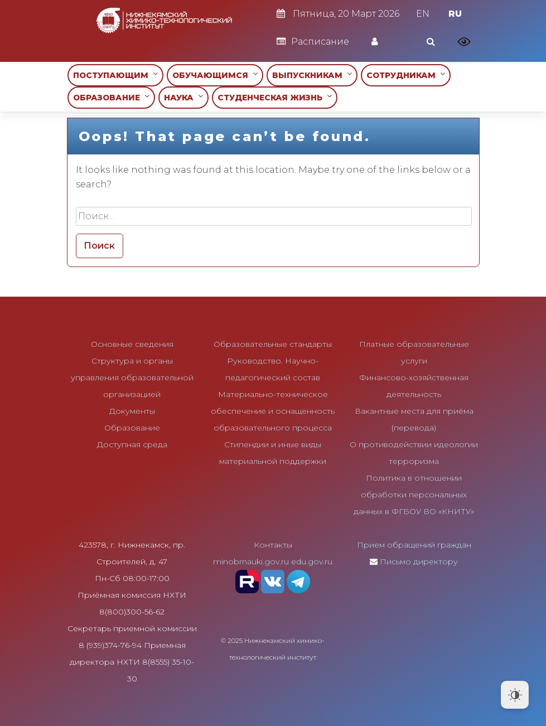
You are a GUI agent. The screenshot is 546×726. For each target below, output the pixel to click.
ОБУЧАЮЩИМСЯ (215, 75)
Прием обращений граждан (414, 545)
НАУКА (183, 97)
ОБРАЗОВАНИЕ (111, 97)
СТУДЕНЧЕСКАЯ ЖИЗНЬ (275, 97)
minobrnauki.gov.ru (251, 561)
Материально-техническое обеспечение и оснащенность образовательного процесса (273, 411)
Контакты (273, 545)
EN (422, 13)
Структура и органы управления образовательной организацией (132, 377)
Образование (132, 428)
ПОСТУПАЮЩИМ (115, 75)
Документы (132, 411)
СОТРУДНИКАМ (405, 75)
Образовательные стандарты (273, 344)
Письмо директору (419, 561)
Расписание (313, 41)
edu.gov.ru (311, 561)
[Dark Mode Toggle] (514, 694)
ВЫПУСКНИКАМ (312, 75)
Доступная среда (132, 444)
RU (455, 13)
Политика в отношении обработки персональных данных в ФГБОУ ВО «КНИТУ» (414, 494)
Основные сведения (132, 344)
